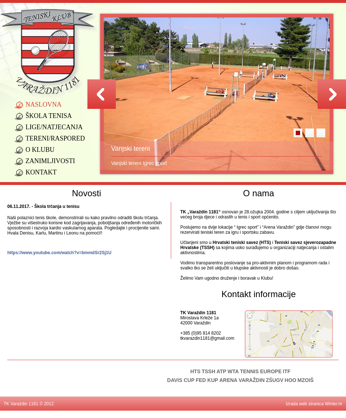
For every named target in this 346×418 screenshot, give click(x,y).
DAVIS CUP (180, 380)
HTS (195, 371)
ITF (287, 371)
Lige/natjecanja (54, 127)
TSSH (208, 371)
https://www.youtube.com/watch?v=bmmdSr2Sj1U (59, 252)
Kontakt (41, 172)
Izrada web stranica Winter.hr (314, 403)
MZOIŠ (306, 380)
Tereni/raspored (54, 138)
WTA (233, 371)
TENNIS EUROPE (261, 371)
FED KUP (207, 380)
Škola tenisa (48, 115)
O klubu (40, 149)
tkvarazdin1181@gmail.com (207, 338)
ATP (221, 371)
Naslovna (43, 104)
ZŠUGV (274, 380)
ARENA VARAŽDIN (241, 380)
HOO (290, 380)
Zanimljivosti (50, 161)
